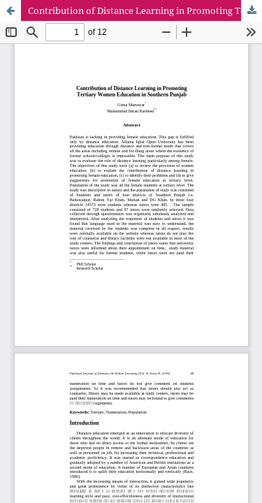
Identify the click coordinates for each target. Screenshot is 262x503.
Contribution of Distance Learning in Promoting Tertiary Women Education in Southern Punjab (145, 10)
